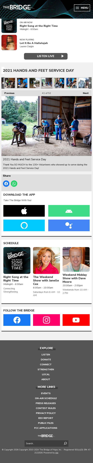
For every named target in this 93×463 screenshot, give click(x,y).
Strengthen (46, 369)
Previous (7, 92)
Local (46, 374)
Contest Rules (46, 408)
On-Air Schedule (46, 398)
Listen (46, 354)
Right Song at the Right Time (39, 26)
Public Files (46, 423)
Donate (46, 359)
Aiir (56, 452)
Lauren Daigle (27, 46)
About (45, 379)
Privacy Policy (46, 413)
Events (46, 393)
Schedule (11, 243)
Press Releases (46, 403)
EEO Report (45, 418)
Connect (46, 364)
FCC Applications (45, 428)
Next (84, 92)
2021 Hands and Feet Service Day (10, 83)
